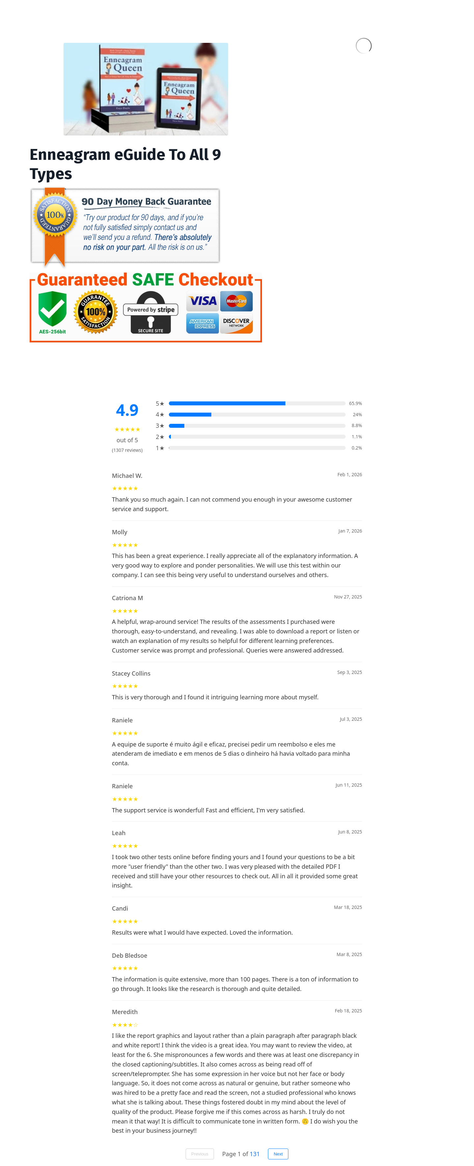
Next (278, 1153)
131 (255, 1154)
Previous (199, 1153)
